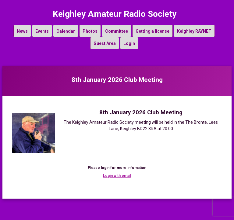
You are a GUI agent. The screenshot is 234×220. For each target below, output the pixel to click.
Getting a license (152, 31)
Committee (116, 31)
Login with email (117, 176)
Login (129, 43)
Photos (90, 31)
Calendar (65, 31)
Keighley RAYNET (194, 31)
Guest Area (105, 43)
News (22, 31)
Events (42, 31)
